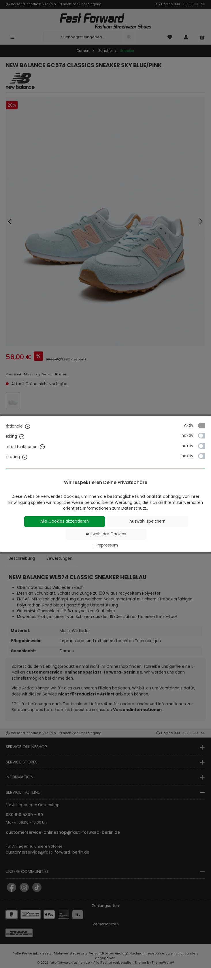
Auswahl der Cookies (106, 534)
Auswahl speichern (147, 521)
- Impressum (105, 545)
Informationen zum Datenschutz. (115, 508)
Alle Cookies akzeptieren (64, 521)
